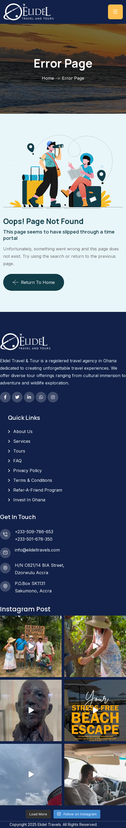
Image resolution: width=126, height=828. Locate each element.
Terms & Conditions (32, 480)
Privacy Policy (27, 470)
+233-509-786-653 (34, 531)
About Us (23, 431)
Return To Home (33, 282)
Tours (19, 451)
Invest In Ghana (29, 499)
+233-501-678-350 (33, 539)
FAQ (17, 460)
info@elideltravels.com (37, 550)
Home (48, 78)
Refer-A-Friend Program (37, 490)
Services (21, 441)
